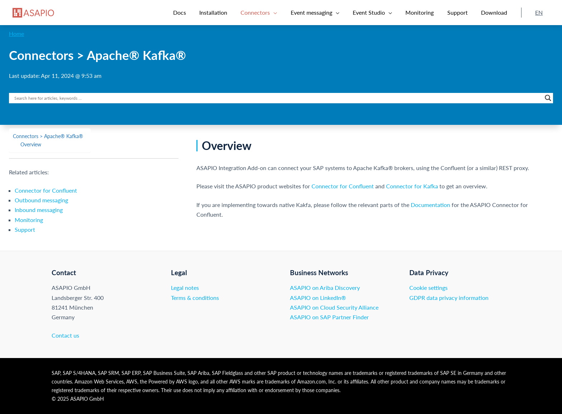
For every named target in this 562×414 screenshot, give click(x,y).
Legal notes (185, 287)
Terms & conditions (195, 297)
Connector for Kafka (412, 186)
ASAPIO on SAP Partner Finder (329, 317)
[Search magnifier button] (548, 98)
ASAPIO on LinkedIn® (318, 297)
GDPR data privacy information (449, 297)
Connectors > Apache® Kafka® (48, 136)
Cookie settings (428, 287)
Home (16, 33)
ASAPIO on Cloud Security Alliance (334, 307)
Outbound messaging (41, 200)
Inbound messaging (39, 209)
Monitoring (29, 219)
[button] (271, 12)
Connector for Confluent (46, 190)
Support (25, 229)
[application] (286, 12)
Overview (30, 144)
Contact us (65, 335)
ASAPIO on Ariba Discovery (325, 287)
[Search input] (277, 98)
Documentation (430, 204)
